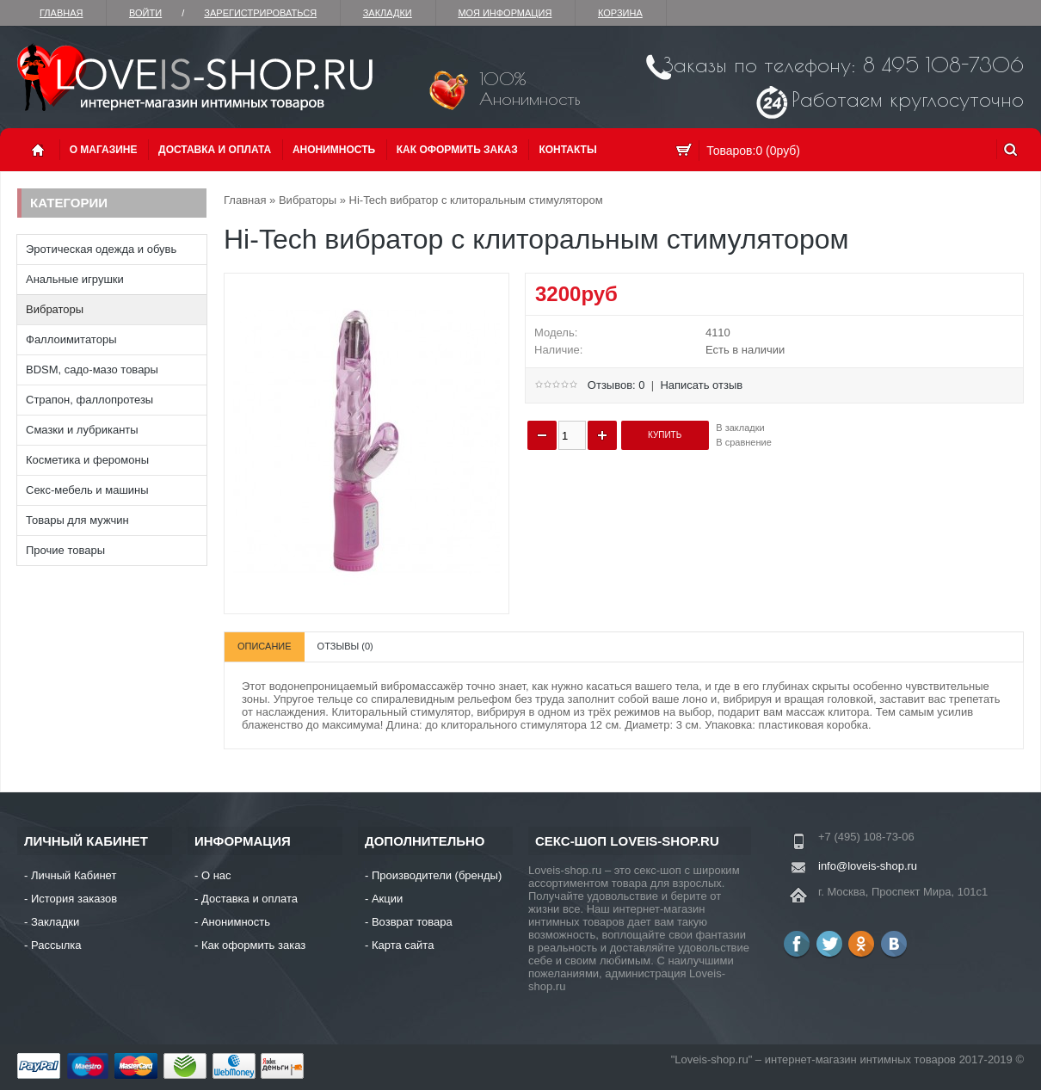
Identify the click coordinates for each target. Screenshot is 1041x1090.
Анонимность (334, 150)
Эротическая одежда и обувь (101, 249)
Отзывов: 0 (616, 385)
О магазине (104, 150)
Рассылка (56, 945)
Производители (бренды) (437, 875)
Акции (387, 898)
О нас (216, 875)
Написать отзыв (701, 385)
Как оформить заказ (457, 150)
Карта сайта (403, 945)
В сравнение (744, 442)
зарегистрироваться (260, 13)
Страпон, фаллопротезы (89, 399)
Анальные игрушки (75, 279)
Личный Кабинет (73, 875)
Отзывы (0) (345, 646)
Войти (145, 13)
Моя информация (504, 13)
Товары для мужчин (77, 520)
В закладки (740, 427)
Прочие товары (65, 550)
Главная (61, 13)
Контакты (567, 150)
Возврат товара (412, 921)
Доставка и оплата (214, 150)
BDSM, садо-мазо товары (92, 369)
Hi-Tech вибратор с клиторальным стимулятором (476, 200)
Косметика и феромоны (87, 459)
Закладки (387, 13)
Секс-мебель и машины (87, 489)
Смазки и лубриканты (82, 429)
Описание (264, 646)
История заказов (74, 898)
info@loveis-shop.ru (867, 865)
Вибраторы (54, 309)
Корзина (620, 13)
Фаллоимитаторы (71, 339)
